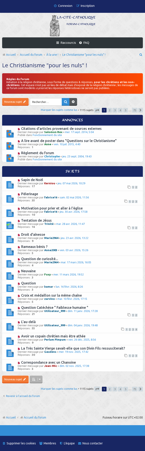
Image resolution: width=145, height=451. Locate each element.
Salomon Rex (53, 131)
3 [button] (115, 110)
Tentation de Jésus (36, 220)
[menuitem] (63, 6)
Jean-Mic (50, 365)
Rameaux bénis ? (34, 247)
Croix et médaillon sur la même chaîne (51, 295)
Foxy (47, 274)
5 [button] (125, 110)
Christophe (52, 156)
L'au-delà (28, 322)
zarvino (49, 298)
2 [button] (109, 110)
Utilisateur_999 (54, 310)
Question (28, 283)
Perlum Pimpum (55, 339)
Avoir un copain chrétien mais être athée (53, 336)
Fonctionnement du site (47, 134)
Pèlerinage (29, 194)
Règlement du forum (37, 153)
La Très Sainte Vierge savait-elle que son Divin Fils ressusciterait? (73, 348)
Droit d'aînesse (33, 234)
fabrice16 (50, 197)
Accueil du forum (33, 417)
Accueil (11, 417)
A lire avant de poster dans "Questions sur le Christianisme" (69, 141)
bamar (48, 286)
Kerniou (49, 183)
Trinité (49, 223)
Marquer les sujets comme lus (59, 109)
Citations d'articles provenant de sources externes (61, 128)
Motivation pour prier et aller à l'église (52, 208)
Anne (47, 144)
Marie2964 (51, 237)
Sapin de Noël (32, 180)
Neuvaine (28, 271)
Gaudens (50, 351)
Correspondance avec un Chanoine (48, 362)
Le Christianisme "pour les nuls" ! (44, 65)
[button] (97, 110)
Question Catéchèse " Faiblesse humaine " (54, 307)
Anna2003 (50, 250)
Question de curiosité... (39, 259)
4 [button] (120, 110)
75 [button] (134, 110)
